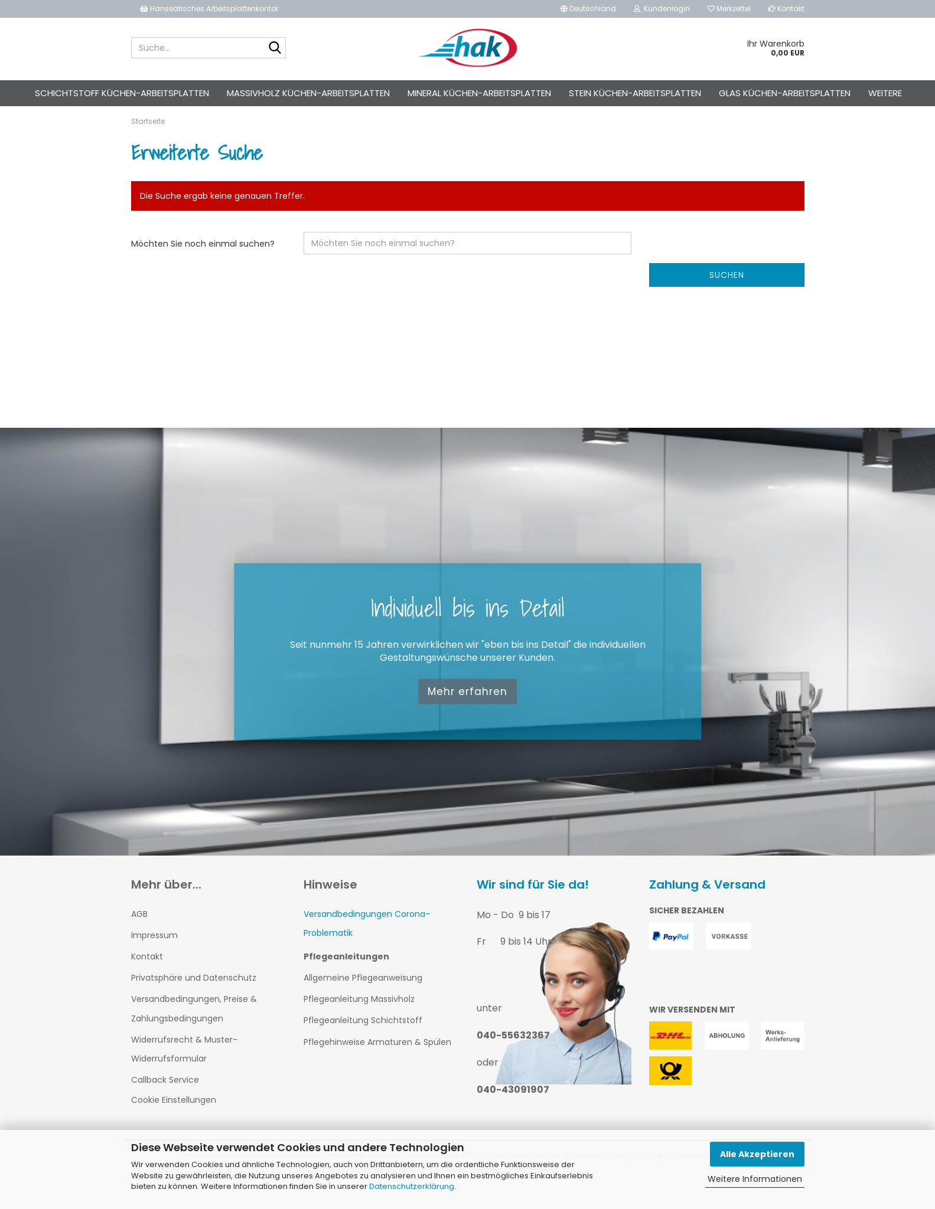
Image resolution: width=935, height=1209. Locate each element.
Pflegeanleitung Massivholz (359, 1020)
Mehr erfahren (467, 712)
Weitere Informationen (755, 1179)
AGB (139, 935)
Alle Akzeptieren (757, 1154)
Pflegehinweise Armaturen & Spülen (377, 1063)
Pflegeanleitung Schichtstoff (363, 1041)
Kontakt (786, 9)
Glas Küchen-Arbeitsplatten (785, 93)
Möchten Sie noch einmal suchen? (203, 264)
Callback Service (165, 1101)
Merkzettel (729, 9)
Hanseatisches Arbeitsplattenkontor (209, 9)
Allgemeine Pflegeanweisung (363, 998)
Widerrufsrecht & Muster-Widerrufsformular (184, 1069)
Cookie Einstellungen (173, 1121)
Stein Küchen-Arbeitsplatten (635, 93)
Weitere (885, 93)
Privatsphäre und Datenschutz (193, 999)
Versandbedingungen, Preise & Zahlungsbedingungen (194, 1029)
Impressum (154, 956)
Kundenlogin (662, 9)
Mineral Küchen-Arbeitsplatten (479, 93)
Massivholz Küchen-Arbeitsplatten (308, 93)
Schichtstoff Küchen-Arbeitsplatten (122, 93)
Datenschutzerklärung (411, 1186)
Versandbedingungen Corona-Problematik (367, 944)
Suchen (726, 296)
